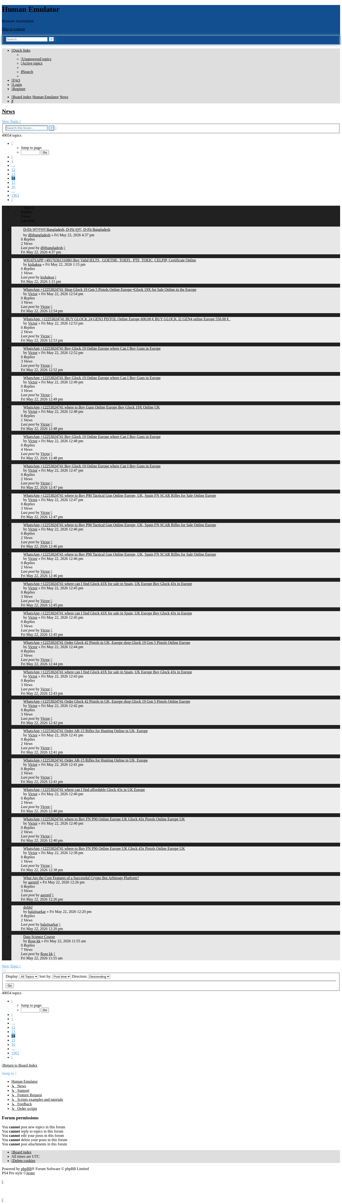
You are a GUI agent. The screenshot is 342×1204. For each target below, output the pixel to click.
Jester (30, 1173)
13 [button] (13, 174)
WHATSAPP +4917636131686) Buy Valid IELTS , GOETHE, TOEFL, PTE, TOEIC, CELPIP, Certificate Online (109, 260)
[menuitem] (36, 59)
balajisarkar (37, 912)
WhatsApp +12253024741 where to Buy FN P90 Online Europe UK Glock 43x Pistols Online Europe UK (104, 819)
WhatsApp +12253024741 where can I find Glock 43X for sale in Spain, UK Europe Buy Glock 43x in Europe (107, 584)
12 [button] (13, 170)
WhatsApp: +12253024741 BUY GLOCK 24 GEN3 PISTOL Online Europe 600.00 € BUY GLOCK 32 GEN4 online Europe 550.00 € (127, 319)
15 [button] (13, 183)
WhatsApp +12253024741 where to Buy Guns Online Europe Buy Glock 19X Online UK (91, 407)
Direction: (91, 976)
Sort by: (55, 976)
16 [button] (13, 187)
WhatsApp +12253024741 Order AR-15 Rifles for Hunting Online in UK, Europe (85, 731)
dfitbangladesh (39, 235)
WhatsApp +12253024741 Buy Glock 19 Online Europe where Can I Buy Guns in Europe (92, 348)
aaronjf (33, 882)
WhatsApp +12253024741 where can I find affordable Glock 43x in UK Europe (84, 790)
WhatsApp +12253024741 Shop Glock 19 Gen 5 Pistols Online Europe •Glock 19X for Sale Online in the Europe (109, 290)
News (8, 111)
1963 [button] (15, 195)
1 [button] (12, 161)
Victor (33, 294)
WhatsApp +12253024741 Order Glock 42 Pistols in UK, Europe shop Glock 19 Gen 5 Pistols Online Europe (106, 643)
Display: (22, 976)
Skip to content (13, 29)
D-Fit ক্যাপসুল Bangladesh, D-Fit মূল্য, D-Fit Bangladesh (66, 230)
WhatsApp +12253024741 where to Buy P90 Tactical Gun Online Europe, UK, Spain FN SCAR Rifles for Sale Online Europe (119, 495)
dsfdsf (28, 907)
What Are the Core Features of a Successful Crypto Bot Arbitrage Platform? (81, 878)
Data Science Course (39, 937)
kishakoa (35, 264)
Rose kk (34, 941)
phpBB (26, 1169)
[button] (12, 143)
